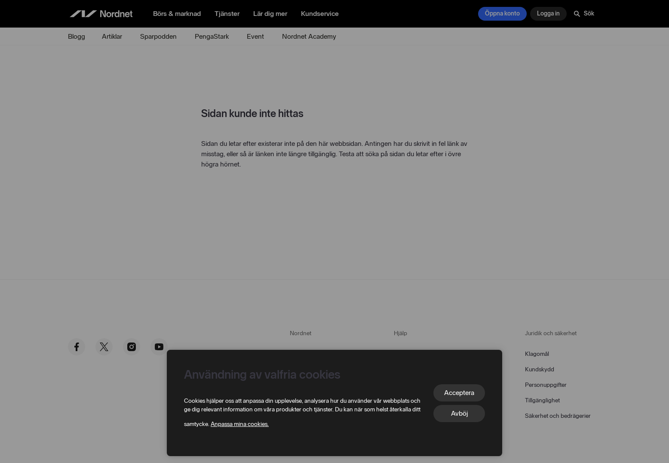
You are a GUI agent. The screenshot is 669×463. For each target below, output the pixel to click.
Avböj (459, 413)
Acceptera (459, 393)
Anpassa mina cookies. (240, 424)
